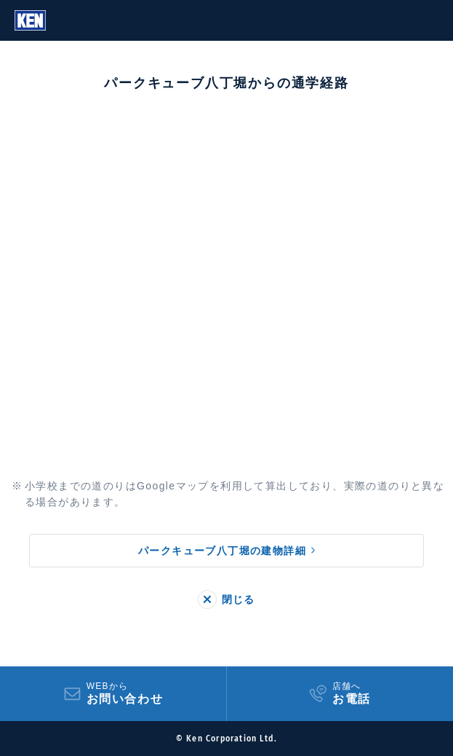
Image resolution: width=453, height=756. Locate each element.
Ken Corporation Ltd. (30, 20)
